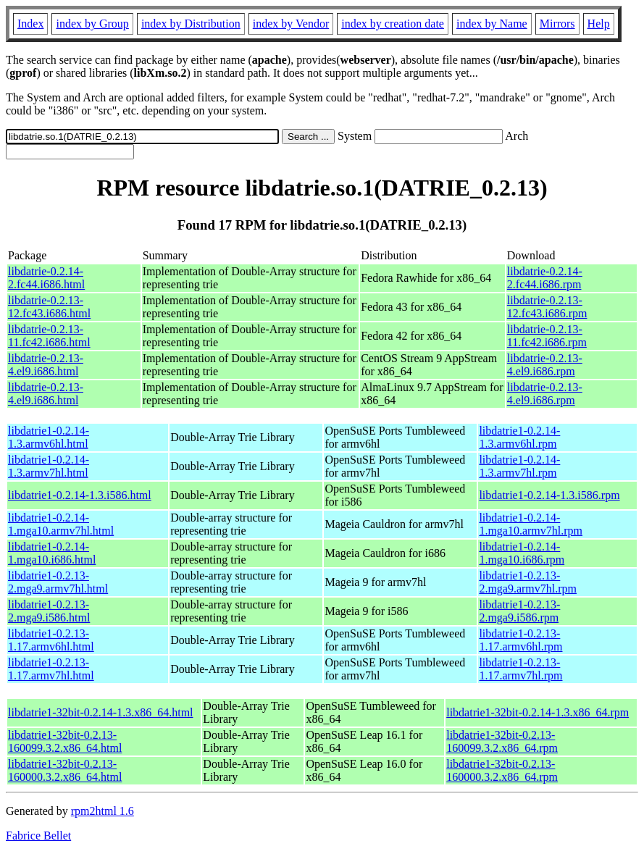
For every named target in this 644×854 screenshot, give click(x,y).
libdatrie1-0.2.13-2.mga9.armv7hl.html (58, 582)
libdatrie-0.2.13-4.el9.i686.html (45, 364)
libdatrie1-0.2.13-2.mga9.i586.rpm (519, 611)
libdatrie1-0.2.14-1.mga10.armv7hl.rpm (530, 524)
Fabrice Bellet (38, 835)
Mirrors (557, 23)
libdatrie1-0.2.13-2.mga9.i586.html (49, 611)
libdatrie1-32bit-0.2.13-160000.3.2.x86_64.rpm (502, 770)
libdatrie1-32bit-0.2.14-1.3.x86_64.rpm (537, 712)
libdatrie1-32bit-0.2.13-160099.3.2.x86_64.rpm (502, 741)
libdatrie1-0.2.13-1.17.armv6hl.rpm (520, 640)
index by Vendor (291, 23)
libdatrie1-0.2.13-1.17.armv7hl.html (51, 669)
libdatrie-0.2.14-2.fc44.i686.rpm (544, 277)
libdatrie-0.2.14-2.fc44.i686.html (46, 277)
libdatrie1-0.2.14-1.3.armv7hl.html (48, 466)
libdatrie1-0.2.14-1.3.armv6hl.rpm (519, 437)
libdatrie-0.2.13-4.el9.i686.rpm (544, 364)
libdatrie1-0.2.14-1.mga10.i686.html (52, 553)
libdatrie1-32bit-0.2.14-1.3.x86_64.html (100, 712)
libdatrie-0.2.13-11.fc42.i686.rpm (547, 335)
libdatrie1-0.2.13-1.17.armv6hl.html (51, 640)
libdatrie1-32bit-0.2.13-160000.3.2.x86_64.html (65, 770)
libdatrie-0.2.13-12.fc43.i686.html (49, 306)
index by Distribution (191, 23)
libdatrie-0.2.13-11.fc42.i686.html (49, 335)
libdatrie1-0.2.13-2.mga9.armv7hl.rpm (528, 582)
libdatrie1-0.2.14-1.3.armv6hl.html (48, 437)
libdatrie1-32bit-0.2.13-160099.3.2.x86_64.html (65, 741)
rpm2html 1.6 (102, 811)
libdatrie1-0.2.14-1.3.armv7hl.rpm (519, 466)
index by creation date (392, 23)
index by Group (92, 23)
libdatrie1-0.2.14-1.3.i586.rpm (549, 495)
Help (598, 23)
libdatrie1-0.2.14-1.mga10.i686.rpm (521, 553)
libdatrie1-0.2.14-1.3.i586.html (79, 495)
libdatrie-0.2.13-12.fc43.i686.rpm (547, 306)
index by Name (491, 23)
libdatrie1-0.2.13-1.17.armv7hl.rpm (520, 669)
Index (30, 23)
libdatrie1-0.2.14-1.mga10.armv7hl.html (61, 524)
